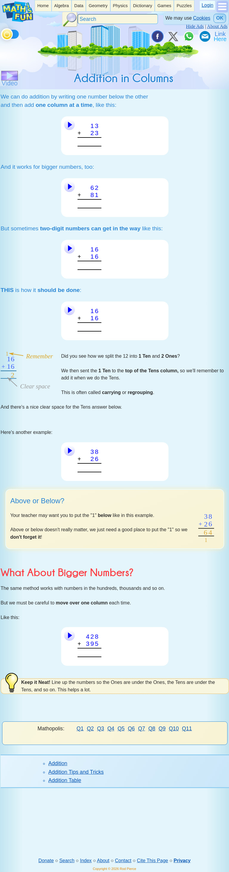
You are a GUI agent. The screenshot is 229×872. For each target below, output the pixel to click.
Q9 (162, 729)
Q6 (131, 729)
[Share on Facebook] (157, 36)
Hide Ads (195, 26)
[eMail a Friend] (204, 36)
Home (43, 5)
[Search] (118, 19)
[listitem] (43, 6)
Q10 (174, 729)
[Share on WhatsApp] (189, 36)
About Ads (217, 26)
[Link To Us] (220, 36)
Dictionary (142, 5)
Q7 (141, 729)
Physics (120, 5)
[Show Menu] (222, 10)
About (103, 860)
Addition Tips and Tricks (76, 772)
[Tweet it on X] (173, 36)
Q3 (100, 729)
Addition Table (64, 780)
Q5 (120, 729)
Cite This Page (152, 860)
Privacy (182, 860)
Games (164, 5)
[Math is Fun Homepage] (17, 20)
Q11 (187, 729)
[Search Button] (69, 19)
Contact (123, 860)
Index (86, 860)
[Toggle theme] (2, 33)
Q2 (90, 729)
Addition (57, 763)
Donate (46, 860)
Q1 (80, 729)
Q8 (151, 729)
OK (219, 18)
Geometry (98, 5)
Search (67, 860)
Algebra (61, 5)
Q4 (110, 729)
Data (78, 5)
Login (207, 5)
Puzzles (184, 5)
